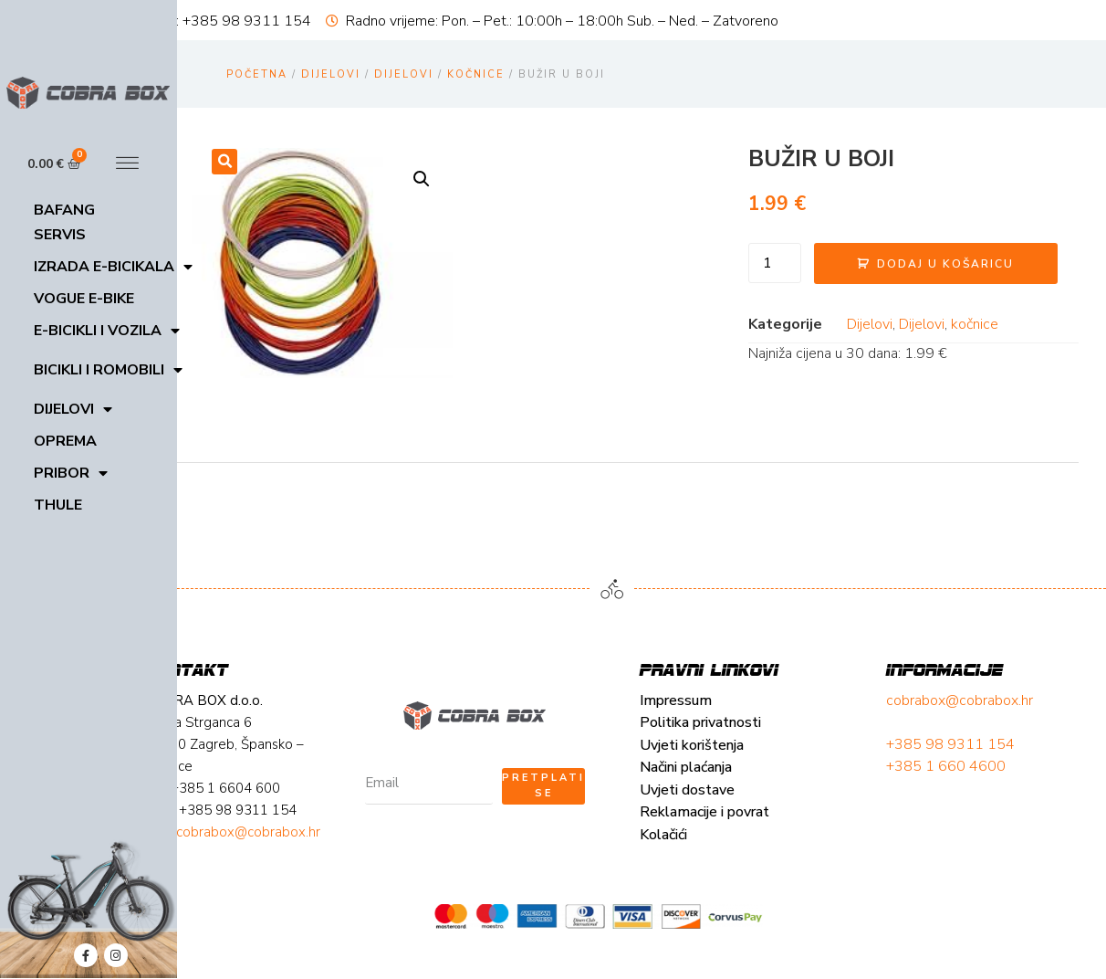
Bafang (64, 210)
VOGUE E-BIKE (84, 299)
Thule (58, 505)
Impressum (263, 741)
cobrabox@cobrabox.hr (527, 741)
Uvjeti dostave (274, 830)
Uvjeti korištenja (279, 785)
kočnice (476, 74)
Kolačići (251, 875)
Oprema (65, 441)
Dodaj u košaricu (866, 273)
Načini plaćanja (273, 808)
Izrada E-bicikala (113, 267)
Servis (60, 235)
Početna (256, 74)
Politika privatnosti (288, 763)
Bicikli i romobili (108, 370)
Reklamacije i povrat (292, 853)
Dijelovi (73, 409)
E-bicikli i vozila (107, 331)
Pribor (71, 473)
